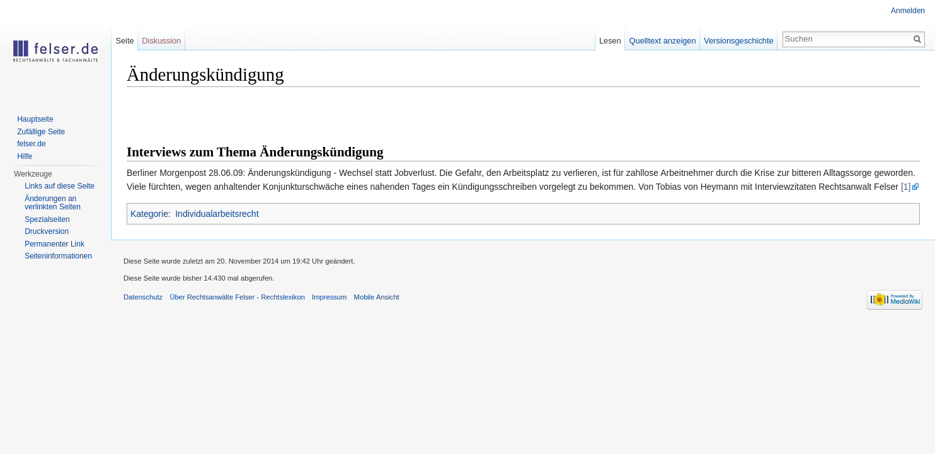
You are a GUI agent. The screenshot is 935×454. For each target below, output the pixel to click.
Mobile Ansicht (376, 297)
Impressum (329, 297)
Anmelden (908, 10)
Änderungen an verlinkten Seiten (53, 203)
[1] (906, 187)
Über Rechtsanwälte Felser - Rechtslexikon (237, 297)
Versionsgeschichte (738, 40)
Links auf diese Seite (60, 186)
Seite (124, 40)
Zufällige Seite (41, 131)
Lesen (610, 40)
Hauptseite (35, 119)
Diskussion (161, 40)
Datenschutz (143, 297)
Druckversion (47, 231)
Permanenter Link (54, 244)
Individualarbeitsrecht (216, 214)
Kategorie (149, 214)
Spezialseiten (47, 219)
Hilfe (24, 156)
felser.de (31, 143)
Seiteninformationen (58, 256)
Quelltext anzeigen (662, 40)
